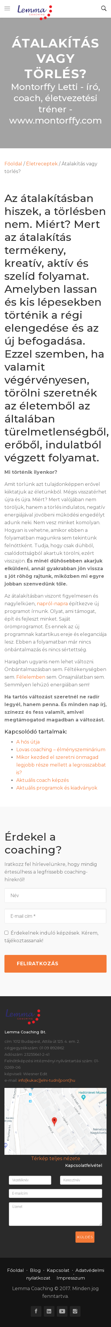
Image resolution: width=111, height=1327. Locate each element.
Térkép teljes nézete (55, 1158)
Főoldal (13, 164)
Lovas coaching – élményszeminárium (60, 749)
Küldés (85, 1237)
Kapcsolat (58, 1270)
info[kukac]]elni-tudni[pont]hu (46, 1080)
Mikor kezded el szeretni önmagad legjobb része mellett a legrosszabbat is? (61, 764)
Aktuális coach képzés (42, 780)
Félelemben (30, 677)
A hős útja (28, 742)
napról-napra (52, 603)
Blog (35, 1270)
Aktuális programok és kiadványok (56, 788)
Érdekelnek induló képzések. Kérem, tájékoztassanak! (51, 936)
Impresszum (71, 1278)
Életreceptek (42, 164)
